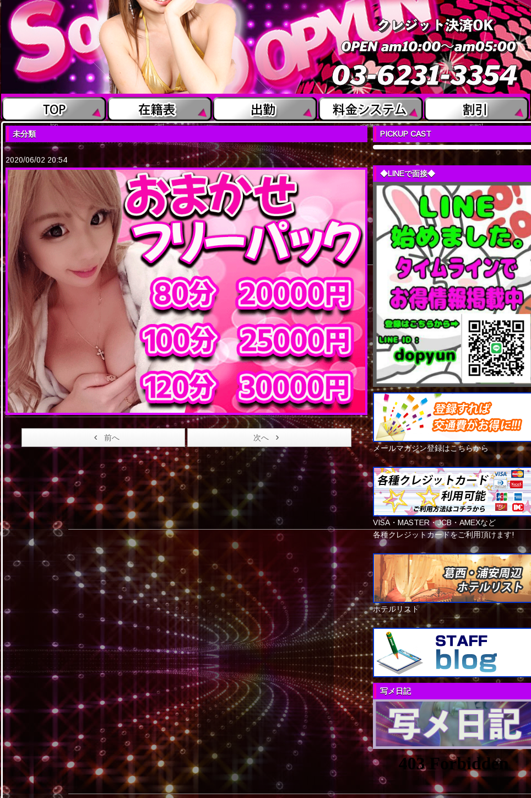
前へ (105, 437)
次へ (268, 437)
